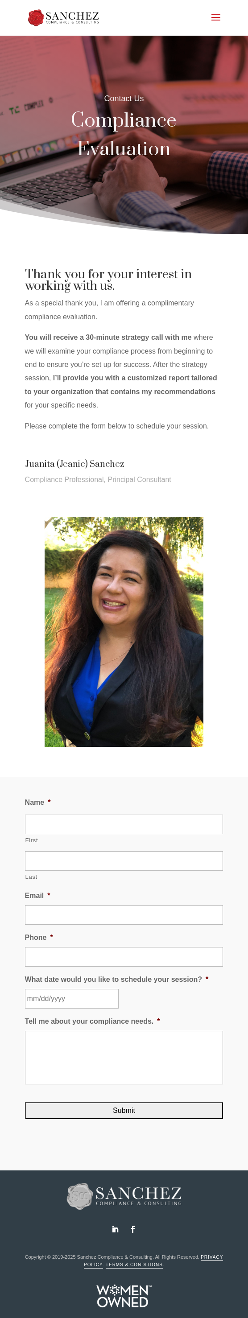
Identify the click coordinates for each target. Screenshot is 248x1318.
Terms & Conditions (134, 1264)
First (31, 840)
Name (38, 802)
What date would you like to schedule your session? (117, 979)
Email (37, 895)
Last (31, 876)
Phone (39, 937)
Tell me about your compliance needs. (92, 1021)
